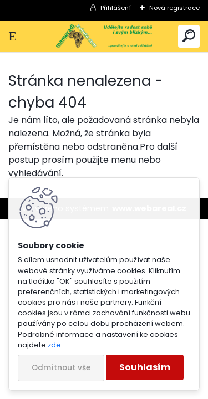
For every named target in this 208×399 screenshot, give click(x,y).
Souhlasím (144, 367)
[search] (188, 36)
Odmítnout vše (61, 367)
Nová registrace (174, 7)
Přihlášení (115, 7)
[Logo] (103, 36)
